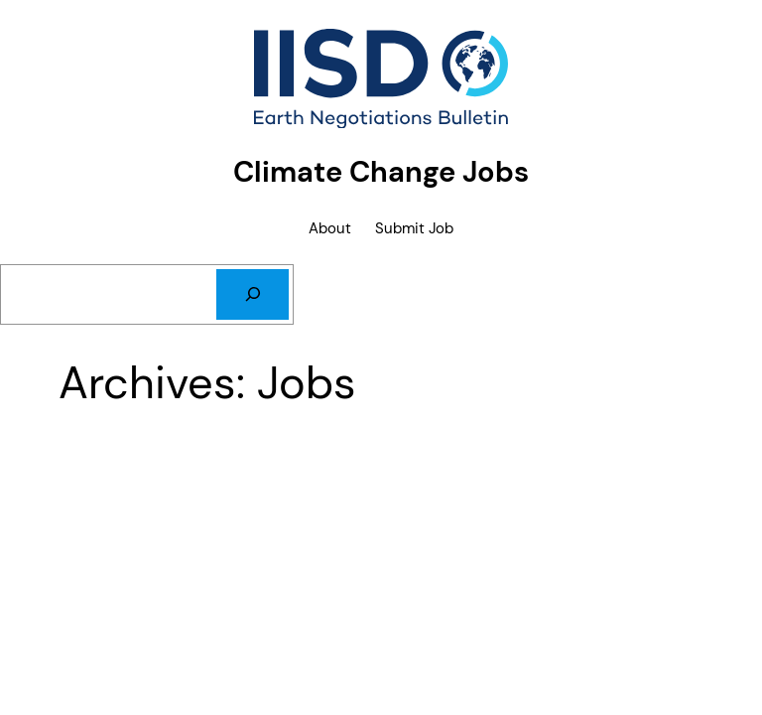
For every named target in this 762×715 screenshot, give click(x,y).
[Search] (252, 294)
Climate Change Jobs (381, 172)
